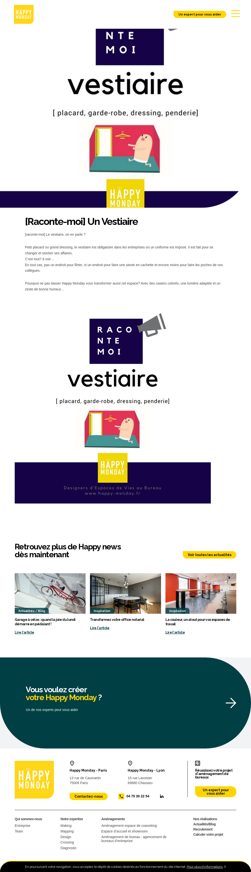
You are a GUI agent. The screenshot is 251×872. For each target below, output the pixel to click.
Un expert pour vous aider (197, 14)
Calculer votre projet (208, 835)
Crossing (67, 843)
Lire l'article (24, 633)
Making (66, 826)
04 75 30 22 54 (137, 797)
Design (66, 837)
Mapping (67, 832)
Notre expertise (72, 819)
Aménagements (113, 819)
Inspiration (102, 611)
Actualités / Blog (31, 611)
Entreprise (22, 826)
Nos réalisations (205, 819)
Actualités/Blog (204, 825)
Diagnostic (68, 848)
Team (19, 832)
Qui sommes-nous (28, 819)
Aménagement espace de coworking (129, 826)
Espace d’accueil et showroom (124, 832)
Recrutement (203, 830)
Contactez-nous (89, 797)
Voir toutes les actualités (209, 555)
